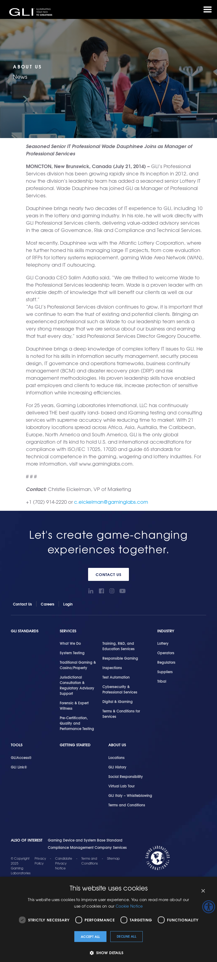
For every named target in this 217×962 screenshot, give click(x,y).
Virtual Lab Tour (121, 785)
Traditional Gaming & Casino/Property (78, 664)
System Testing (72, 652)
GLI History (117, 767)
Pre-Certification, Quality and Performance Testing (77, 723)
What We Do (70, 643)
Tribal (161, 681)
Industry (165, 631)
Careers (47, 604)
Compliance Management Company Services (87, 847)
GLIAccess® (21, 757)
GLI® (31, 12)
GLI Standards (24, 631)
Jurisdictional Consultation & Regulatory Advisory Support (77, 685)
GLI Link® (19, 767)
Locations (116, 757)
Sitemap (113, 858)
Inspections (112, 667)
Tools (16, 745)
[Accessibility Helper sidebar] (208, 906)
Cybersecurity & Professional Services (119, 689)
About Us (117, 745)
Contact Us (108, 574)
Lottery (163, 643)
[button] (108, 953)
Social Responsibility (125, 776)
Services (68, 631)
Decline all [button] (126, 936)
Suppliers (165, 671)
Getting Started (75, 745)
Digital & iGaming (117, 701)
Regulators (166, 662)
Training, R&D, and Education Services (118, 645)
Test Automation (116, 677)
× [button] (203, 891)
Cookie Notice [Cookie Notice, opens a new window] (129, 906)
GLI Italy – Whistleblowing (130, 795)
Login (68, 604)
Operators (165, 652)
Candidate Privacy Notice (63, 863)
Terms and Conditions (126, 804)
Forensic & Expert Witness (74, 705)
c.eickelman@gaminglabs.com (111, 501)
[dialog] (108, 919)
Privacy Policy (40, 861)
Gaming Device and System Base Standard (85, 840)
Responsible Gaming (120, 658)
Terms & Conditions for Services (121, 713)
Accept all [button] (90, 936)
